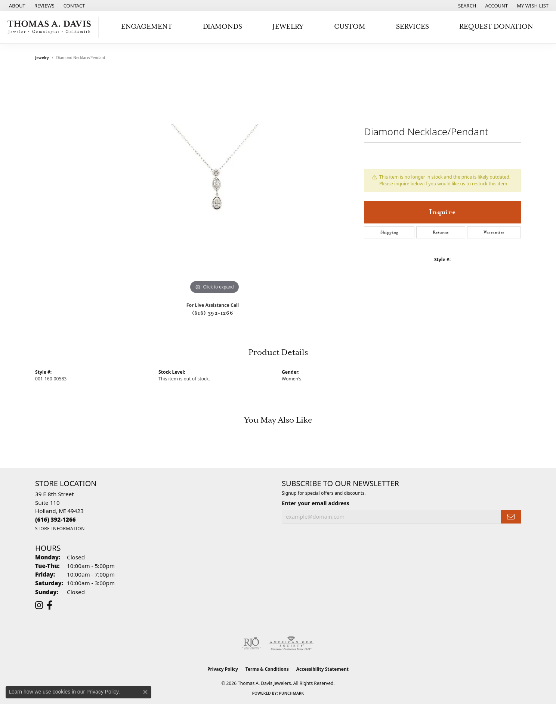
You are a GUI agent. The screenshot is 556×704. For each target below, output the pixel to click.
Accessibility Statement (322, 669)
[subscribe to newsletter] (511, 517)
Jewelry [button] (287, 27)
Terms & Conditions (267, 669)
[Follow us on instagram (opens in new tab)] (39, 605)
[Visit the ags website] (291, 643)
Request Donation (496, 27)
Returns (441, 232)
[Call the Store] (55, 519)
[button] (466, 5)
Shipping (389, 232)
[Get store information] (60, 528)
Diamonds (222, 27)
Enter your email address (315, 503)
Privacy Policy (222, 669)
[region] (214, 184)
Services (412, 27)
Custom (349, 27)
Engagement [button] (146, 27)
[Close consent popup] (145, 692)
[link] (16, 5)
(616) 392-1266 (213, 313)
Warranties (494, 232)
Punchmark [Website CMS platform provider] (291, 693)
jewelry (42, 57)
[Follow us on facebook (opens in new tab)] (49, 605)
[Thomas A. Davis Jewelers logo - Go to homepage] (51, 27)
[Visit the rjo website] (251, 643)
